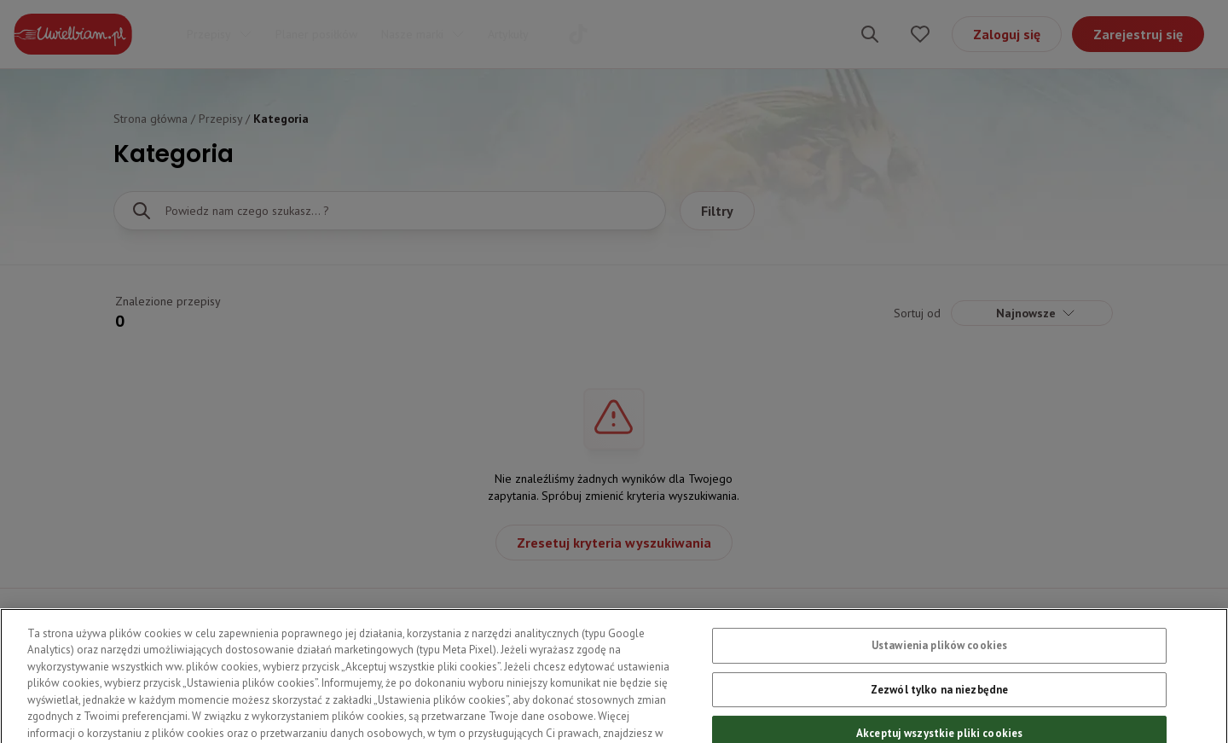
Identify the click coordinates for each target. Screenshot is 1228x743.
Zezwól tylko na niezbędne (939, 705)
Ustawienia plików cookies (939, 661)
